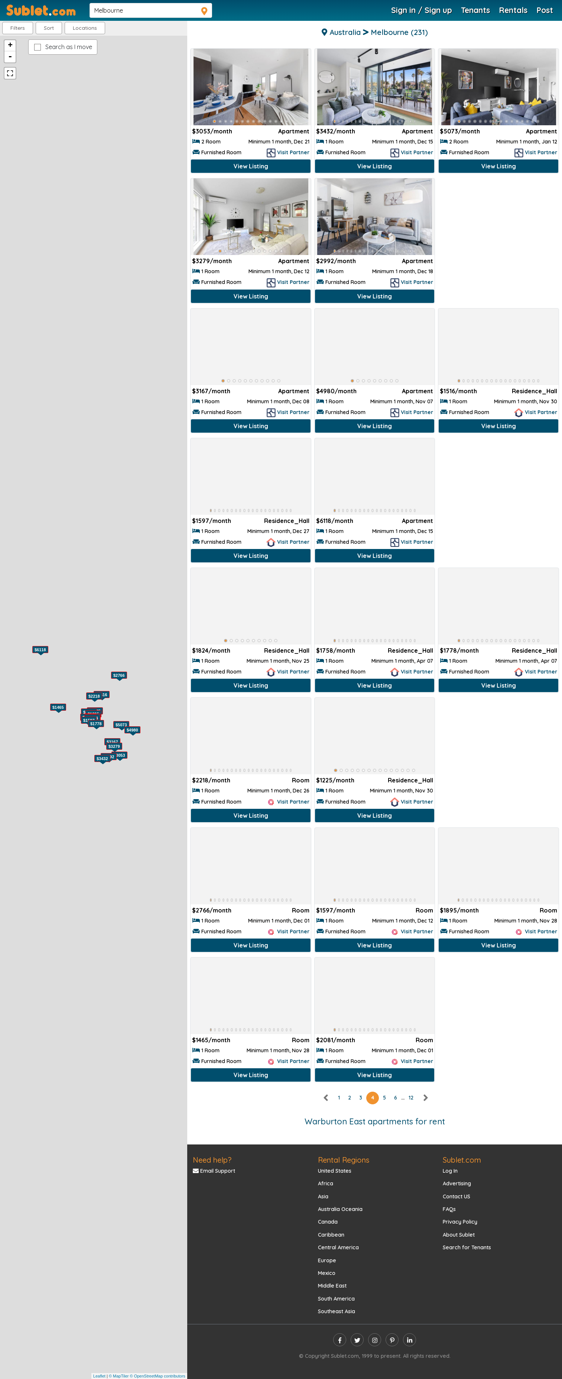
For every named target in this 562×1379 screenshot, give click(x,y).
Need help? (212, 1160)
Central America (338, 1247)
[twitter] (357, 1339)
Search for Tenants (467, 1247)
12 (411, 1097)
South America (336, 1298)
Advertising (457, 1183)
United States (334, 1171)
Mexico (326, 1273)
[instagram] (374, 1339)
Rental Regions (343, 1160)
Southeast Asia (336, 1311)
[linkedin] (409, 1339)
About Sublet (459, 1234)
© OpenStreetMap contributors (157, 1376)
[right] (425, 1097)
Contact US (456, 1196)
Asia (323, 1196)
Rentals (513, 10)
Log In (450, 1171)
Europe (327, 1260)
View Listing (251, 166)
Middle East (332, 1285)
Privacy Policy (460, 1221)
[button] (85, 28)
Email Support (214, 1171)
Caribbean (331, 1234)
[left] (326, 1097)
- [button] (10, 56)
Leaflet (99, 1376)
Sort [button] (49, 28)
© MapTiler (119, 1376)
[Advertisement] (498, 231)
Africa (325, 1183)
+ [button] (10, 45)
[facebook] (339, 1339)
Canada (328, 1221)
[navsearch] (151, 10)
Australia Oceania (340, 1209)
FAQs (449, 1209)
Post (544, 10)
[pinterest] (392, 1339)
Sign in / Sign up (421, 10)
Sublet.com (462, 1160)
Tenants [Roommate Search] (475, 10)
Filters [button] (17, 28)
